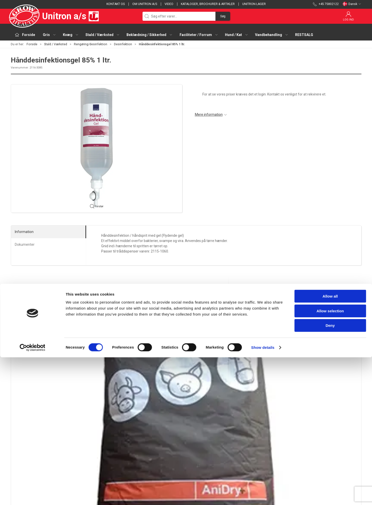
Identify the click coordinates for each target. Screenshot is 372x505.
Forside (32, 44)
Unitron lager (254, 4)
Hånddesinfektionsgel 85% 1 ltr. (112, 360)
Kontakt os (115, 4)
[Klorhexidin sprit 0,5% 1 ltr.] (256, 329)
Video (169, 4)
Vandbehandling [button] (271, 35)
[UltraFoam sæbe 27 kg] (186, 329)
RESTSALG (304, 35)
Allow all (330, 444)
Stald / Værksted (55, 44)
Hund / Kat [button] (236, 35)
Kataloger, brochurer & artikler (208, 4)
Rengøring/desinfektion (90, 44)
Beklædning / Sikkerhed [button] (150, 35)
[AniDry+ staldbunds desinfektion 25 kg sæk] (44, 329)
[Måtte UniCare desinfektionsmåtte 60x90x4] (327, 329)
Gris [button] (49, 35)
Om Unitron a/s (144, 4)
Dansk (351, 4)
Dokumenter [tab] (25, 244)
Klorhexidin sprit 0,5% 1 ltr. (249, 360)
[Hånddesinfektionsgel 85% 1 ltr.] (115, 329)
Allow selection (330, 458)
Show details (263, 495)
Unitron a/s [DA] (55, 16)
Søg (222, 16)
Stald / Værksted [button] (102, 35)
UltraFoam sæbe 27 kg (175, 360)
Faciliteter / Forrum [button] (199, 35)
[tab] (183, 386)
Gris (134, 431)
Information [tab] (24, 232)
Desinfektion (123, 44)
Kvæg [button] (71, 35)
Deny (330, 473)
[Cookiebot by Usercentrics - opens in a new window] (32, 495)
